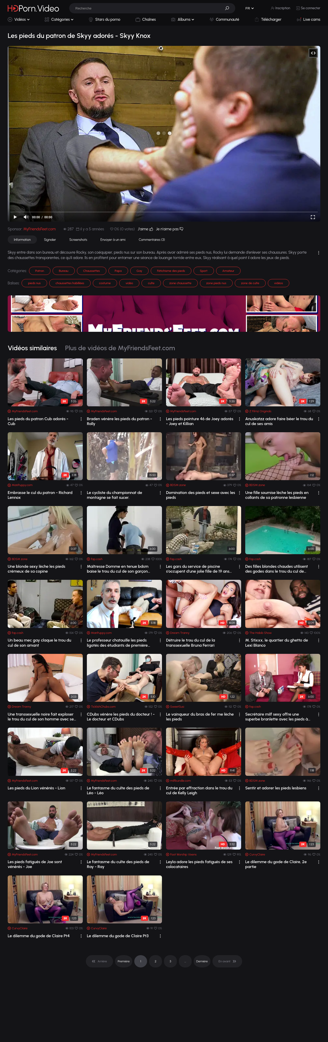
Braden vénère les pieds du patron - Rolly (119, 421)
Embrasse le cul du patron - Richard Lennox (40, 495)
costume (105, 283)
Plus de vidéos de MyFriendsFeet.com (120, 348)
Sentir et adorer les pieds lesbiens (275, 788)
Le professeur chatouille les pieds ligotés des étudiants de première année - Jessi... (117, 642)
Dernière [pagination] (202, 961)
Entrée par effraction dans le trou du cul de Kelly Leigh (199, 790)
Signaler (50, 240)
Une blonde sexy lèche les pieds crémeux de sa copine (36, 569)
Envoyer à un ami (112, 240)
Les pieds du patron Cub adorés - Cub (38, 421)
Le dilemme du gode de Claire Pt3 (118, 935)
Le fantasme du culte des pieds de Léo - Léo (118, 790)
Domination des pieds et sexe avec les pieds (200, 495)
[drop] (81, 419)
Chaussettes (91, 271)
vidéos (278, 283)
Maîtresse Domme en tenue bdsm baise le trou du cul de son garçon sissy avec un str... (117, 569)
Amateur (228, 271)
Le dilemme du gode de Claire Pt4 (39, 935)
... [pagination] (185, 961)
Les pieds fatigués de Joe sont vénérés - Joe (35, 864)
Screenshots (78, 240)
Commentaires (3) (152, 240)
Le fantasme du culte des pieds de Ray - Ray (118, 864)
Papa (118, 271)
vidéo (129, 283)
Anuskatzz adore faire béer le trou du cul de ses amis (279, 421)
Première (124, 961)
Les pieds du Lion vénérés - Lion (36, 788)
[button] (228, 8)
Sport (204, 271)
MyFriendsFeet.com (39, 229)
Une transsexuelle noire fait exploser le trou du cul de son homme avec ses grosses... (42, 716)
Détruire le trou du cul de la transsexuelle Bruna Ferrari (190, 642)
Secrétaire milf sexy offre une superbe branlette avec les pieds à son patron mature (276, 716)
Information (22, 240)
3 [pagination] (170, 961)
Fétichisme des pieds (171, 271)
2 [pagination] (156, 961)
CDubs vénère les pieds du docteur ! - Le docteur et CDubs (121, 716)
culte (151, 283)
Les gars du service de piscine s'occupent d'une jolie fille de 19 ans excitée (197, 569)
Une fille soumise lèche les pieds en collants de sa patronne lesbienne (277, 495)
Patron (39, 271)
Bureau (63, 271)
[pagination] (99, 961)
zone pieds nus (216, 283)
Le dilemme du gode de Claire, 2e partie (276, 864)
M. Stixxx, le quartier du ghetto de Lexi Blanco (276, 642)
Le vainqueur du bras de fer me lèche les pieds (200, 716)
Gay (139, 271)
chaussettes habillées (70, 283)
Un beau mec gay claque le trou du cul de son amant (39, 642)
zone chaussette (180, 283)
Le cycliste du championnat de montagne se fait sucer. (114, 495)
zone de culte (250, 283)
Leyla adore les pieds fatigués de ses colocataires (199, 864)
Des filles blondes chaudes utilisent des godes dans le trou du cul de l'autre (276, 569)
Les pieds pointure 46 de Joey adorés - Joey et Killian (199, 421)
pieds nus (34, 283)
